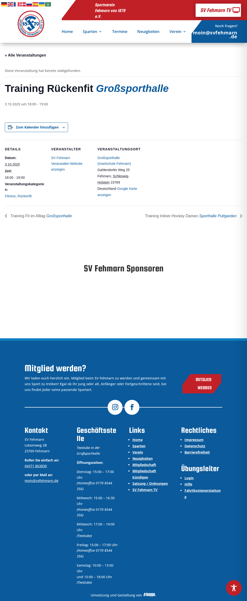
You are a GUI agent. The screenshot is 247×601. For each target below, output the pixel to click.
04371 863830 (36, 466)
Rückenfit (25, 196)
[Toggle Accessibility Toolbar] (234, 588)
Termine (119, 32)
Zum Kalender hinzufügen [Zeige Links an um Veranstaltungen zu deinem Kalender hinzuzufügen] (37, 127)
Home (67, 32)
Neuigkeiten (148, 32)
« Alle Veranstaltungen (25, 55)
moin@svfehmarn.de (215, 34)
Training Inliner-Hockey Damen (191, 216)
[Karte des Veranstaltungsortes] (169, 172)
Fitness (10, 196)
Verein (175, 32)
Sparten (90, 32)
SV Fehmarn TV (215, 10)
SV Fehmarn (60, 158)
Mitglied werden (204, 383)
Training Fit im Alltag (40, 216)
